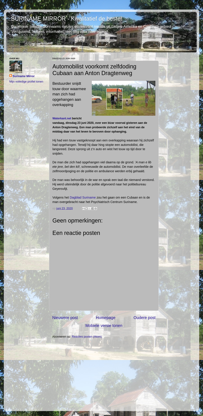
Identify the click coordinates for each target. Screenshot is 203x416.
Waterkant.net (61, 118)
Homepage (105, 317)
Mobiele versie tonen (103, 325)
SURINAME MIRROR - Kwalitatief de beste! (66, 18)
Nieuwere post (65, 317)
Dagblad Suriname (83, 197)
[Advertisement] (104, 375)
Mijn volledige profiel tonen (26, 81)
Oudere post (144, 317)
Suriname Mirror (24, 76)
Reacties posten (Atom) (87, 336)
